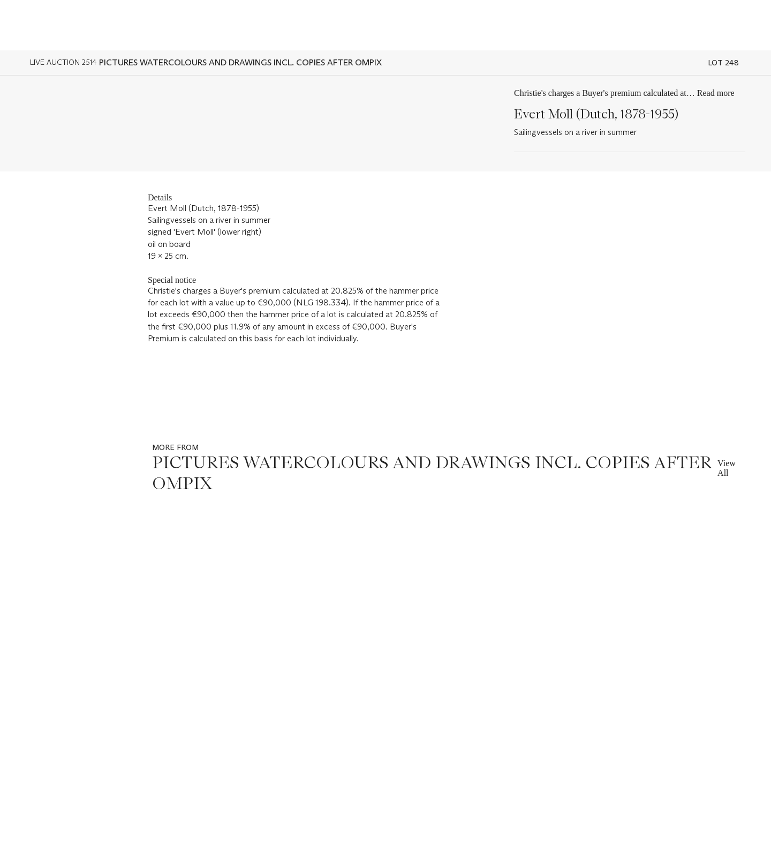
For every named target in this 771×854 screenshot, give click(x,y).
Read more (716, 93)
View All (726, 468)
